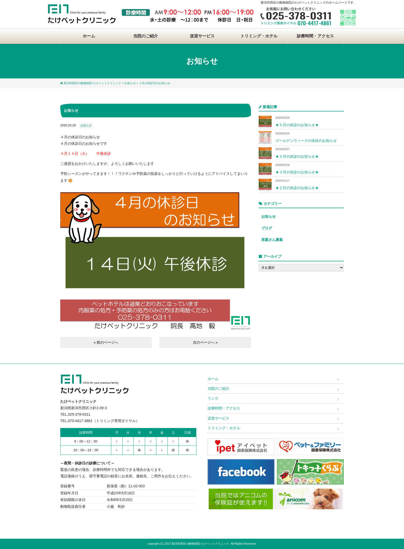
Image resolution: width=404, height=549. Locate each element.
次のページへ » (205, 342)
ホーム (89, 36)
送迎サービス (202, 36)
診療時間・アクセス (315, 36)
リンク (213, 398)
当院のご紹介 (145, 36)
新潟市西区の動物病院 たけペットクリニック (92, 83)
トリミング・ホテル (258, 36)
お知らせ (130, 83)
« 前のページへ (106, 342)
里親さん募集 (272, 240)
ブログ (266, 228)
